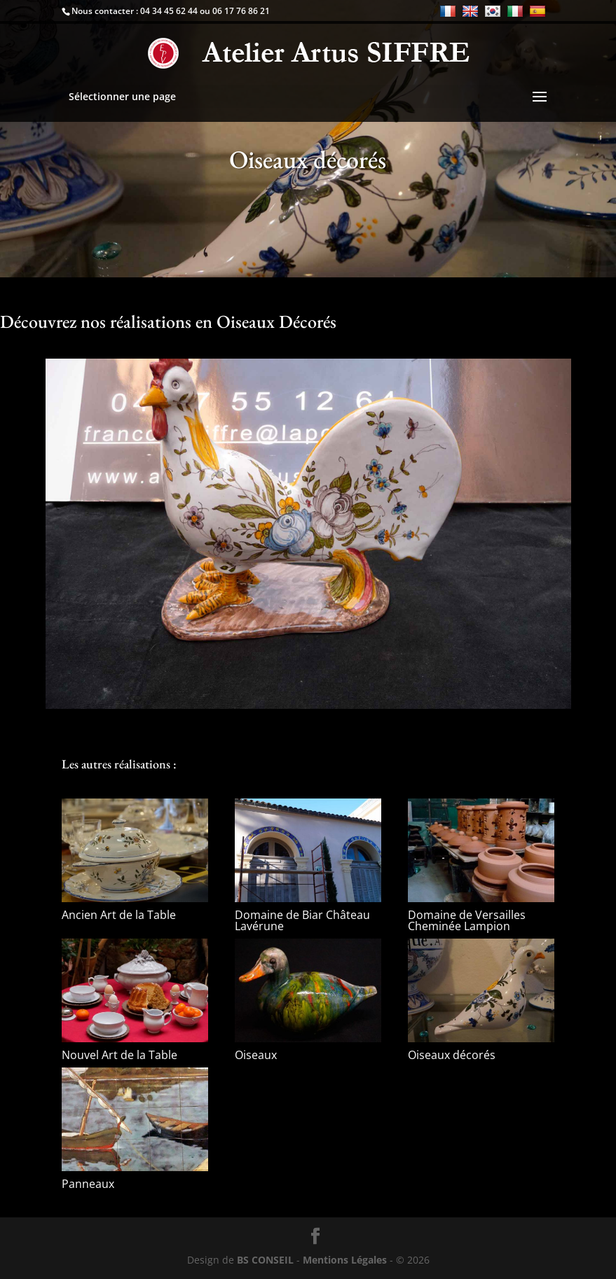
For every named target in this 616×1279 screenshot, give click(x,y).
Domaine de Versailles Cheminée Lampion (467, 920)
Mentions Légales (345, 1259)
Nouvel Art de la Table (119, 1055)
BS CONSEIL (265, 1259)
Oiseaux (256, 1055)
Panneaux (88, 1183)
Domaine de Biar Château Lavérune (302, 920)
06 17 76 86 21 (241, 11)
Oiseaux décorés (451, 1055)
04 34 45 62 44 (169, 11)
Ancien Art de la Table (119, 914)
